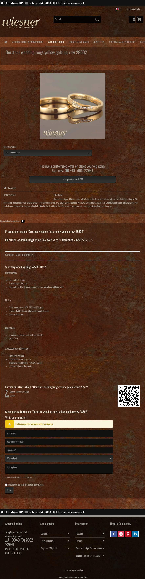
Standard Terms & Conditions (88, 556)
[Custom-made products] (122, 42)
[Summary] (59, 450)
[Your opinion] (59, 469)
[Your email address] (59, 442)
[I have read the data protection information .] (6, 485)
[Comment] (59, 458)
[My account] (132, 19)
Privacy (79, 541)
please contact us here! (17, 392)
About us (79, 534)
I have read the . (26, 485)
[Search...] (77, 19)
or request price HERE (72, 179)
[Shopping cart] (139, 19)
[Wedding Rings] (56, 42)
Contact (44, 534)
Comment (10, 188)
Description (5, 221)
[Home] (5, 42)
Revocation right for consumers (89, 548)
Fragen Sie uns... (47, 541)
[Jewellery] (99, 42)
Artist (10, 396)
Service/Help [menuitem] (133, 9)
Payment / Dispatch (49, 548)
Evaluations (17, 221)
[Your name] (59, 433)
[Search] (97, 19)
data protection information (32, 485)
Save (9, 490)
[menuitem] (77, 21)
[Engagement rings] (78, 42)
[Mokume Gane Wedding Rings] (27, 42)
